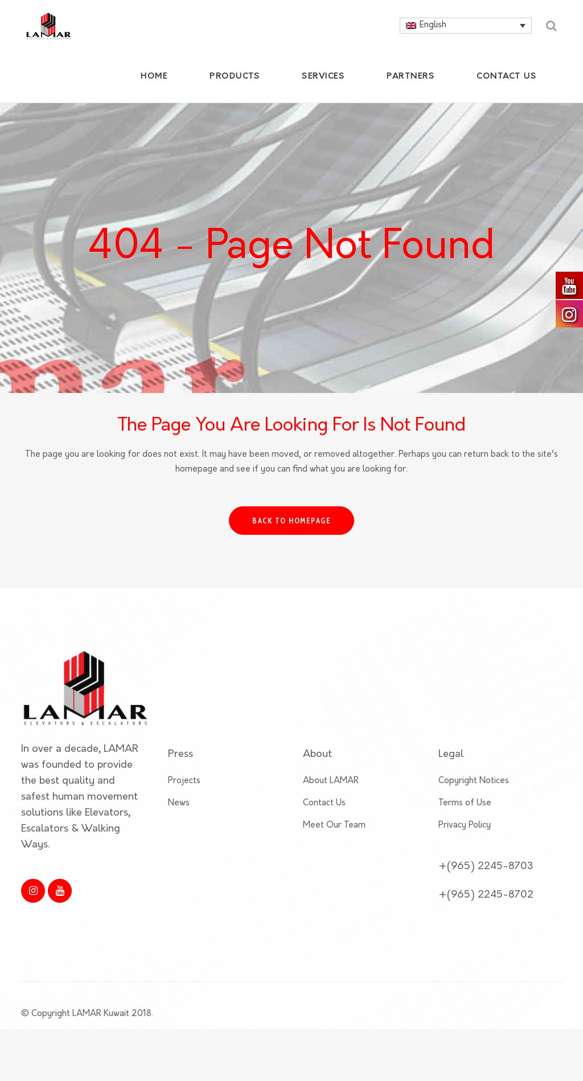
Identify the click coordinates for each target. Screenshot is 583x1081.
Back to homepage (291, 520)
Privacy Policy (464, 840)
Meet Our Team (334, 840)
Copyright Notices (473, 795)
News (179, 817)
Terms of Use (464, 817)
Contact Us (324, 817)
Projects (184, 795)
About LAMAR (331, 795)
